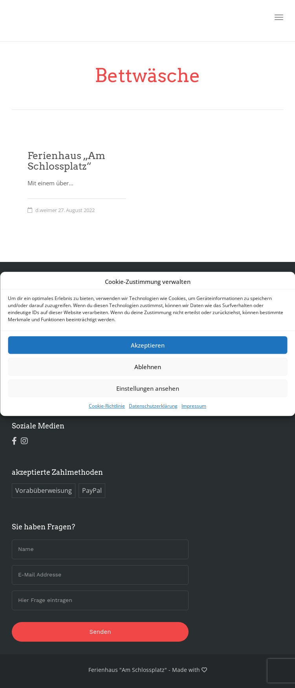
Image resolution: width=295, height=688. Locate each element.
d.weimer (46, 210)
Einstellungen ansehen (147, 388)
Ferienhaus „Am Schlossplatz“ (66, 161)
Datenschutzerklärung (153, 406)
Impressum (193, 406)
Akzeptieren (148, 345)
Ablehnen (147, 367)
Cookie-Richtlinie (107, 406)
